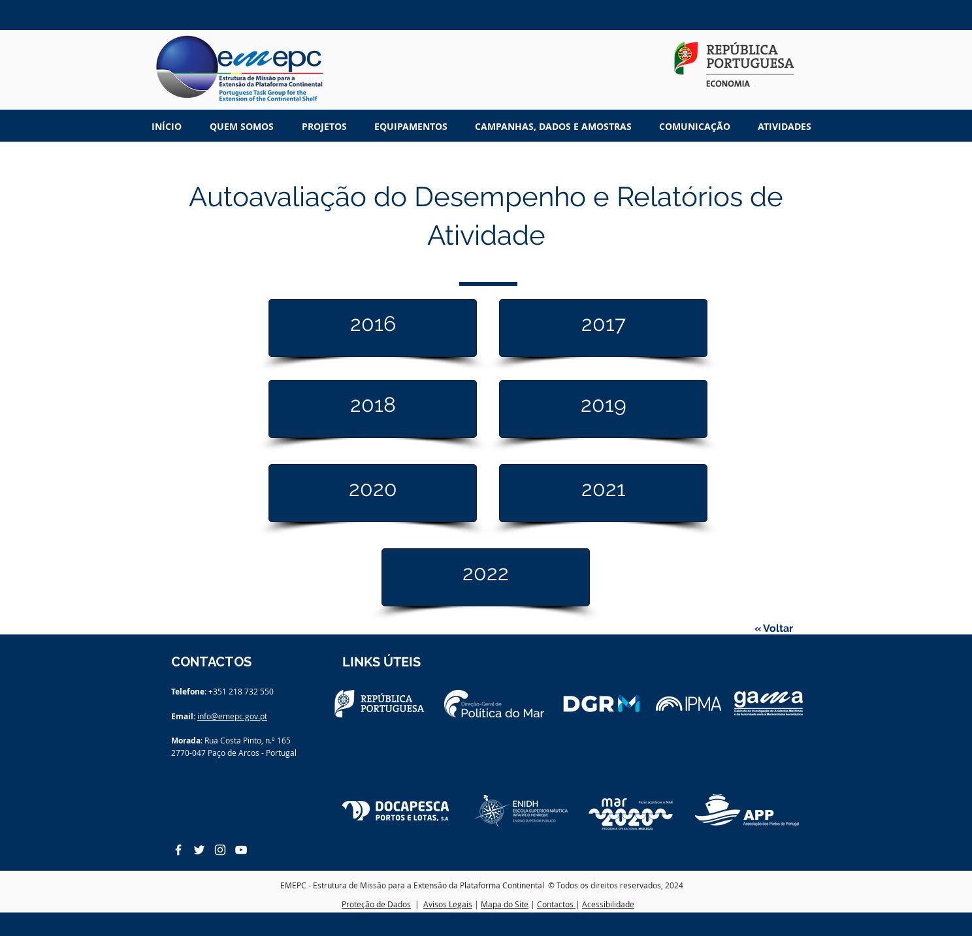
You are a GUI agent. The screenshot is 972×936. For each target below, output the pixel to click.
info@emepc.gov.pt (232, 716)
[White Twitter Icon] (199, 850)
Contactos (556, 904)
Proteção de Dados (376, 904)
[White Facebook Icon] (178, 850)
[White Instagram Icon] (220, 850)
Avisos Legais (447, 904)
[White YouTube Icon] (241, 850)
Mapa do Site (504, 904)
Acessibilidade (608, 904)
